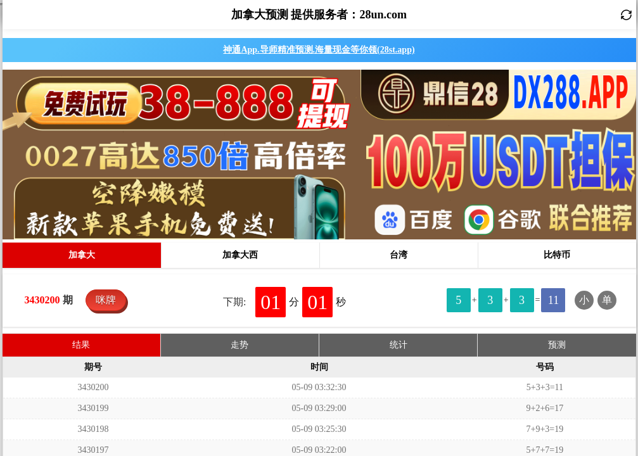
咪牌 (106, 127)
